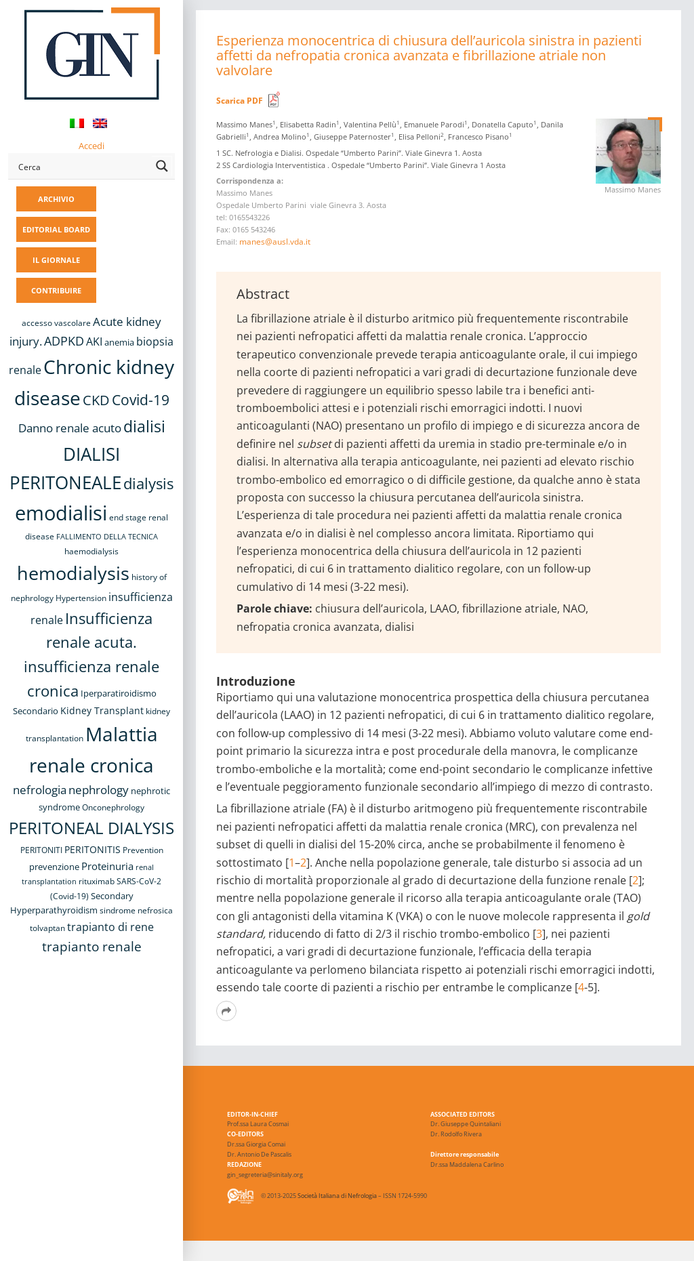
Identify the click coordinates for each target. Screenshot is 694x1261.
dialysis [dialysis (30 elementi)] (148, 483)
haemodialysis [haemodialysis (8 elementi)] (91, 551)
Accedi (91, 146)
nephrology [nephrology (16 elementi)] (98, 790)
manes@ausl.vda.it (274, 241)
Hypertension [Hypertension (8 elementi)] (81, 598)
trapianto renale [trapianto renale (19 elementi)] (92, 946)
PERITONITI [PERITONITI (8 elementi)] (41, 850)
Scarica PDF (239, 100)
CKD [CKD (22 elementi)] (96, 400)
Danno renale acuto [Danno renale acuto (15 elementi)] (69, 428)
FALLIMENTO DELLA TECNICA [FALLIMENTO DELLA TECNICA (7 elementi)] (107, 536)
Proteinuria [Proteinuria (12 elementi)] (107, 866)
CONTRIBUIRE (56, 290)
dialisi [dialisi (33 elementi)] (144, 426)
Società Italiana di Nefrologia (337, 1196)
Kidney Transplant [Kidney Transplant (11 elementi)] (102, 710)
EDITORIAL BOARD (56, 229)
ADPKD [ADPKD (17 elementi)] (64, 341)
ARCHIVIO (56, 199)
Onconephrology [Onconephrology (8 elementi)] (113, 807)
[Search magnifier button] (162, 166)
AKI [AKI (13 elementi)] (94, 341)
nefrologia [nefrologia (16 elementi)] (39, 790)
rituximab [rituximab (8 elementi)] (97, 881)
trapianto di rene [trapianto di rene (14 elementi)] (110, 926)
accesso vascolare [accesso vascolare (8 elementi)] (56, 323)
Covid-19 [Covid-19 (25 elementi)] (140, 399)
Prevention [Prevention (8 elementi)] (143, 850)
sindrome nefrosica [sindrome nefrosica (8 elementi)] (136, 910)
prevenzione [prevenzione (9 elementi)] (54, 867)
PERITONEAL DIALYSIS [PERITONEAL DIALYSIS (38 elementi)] (91, 827)
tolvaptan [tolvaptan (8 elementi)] (47, 928)
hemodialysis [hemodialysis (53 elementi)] (73, 572)
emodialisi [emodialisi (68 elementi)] (61, 512)
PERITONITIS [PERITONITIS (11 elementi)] (92, 849)
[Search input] (82, 166)
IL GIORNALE (56, 260)
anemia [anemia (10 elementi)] (119, 342)
